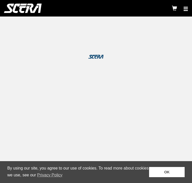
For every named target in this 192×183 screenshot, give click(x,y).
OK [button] (167, 172)
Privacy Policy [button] (49, 175)
